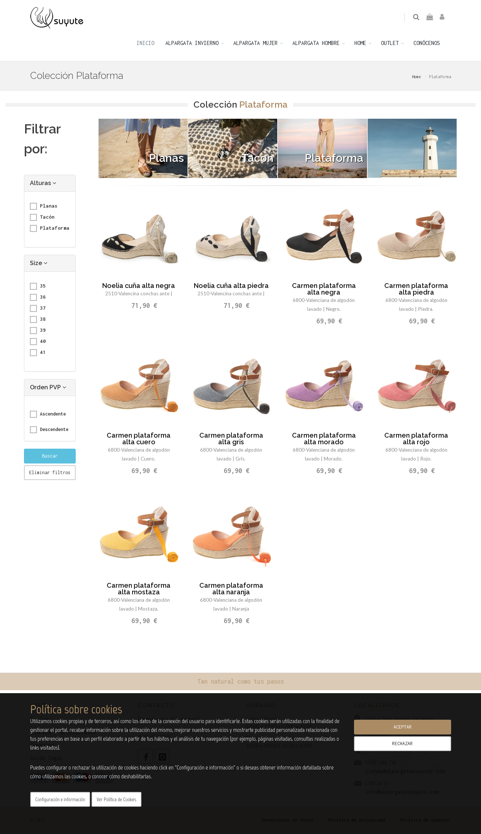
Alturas (43, 184)
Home (416, 78)
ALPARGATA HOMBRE (316, 44)
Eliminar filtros (50, 474)
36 (38, 298)
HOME (360, 44)
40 (38, 343)
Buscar (50, 457)
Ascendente (48, 415)
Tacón (42, 218)
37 (38, 309)
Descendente (49, 431)
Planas (44, 207)
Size (38, 264)
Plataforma (49, 229)
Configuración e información (60, 799)
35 (38, 287)
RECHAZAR (402, 743)
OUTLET (390, 44)
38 (38, 320)
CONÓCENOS (426, 44)
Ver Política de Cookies (116, 799)
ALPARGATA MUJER (255, 44)
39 (38, 332)
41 (38, 354)
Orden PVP (48, 388)
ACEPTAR (403, 727)
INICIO (145, 44)
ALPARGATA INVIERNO (192, 44)
